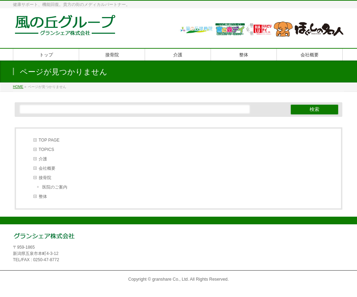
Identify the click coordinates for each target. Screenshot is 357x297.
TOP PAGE (49, 140)
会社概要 (47, 168)
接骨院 (45, 177)
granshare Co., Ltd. (170, 279)
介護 (43, 158)
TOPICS (46, 149)
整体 (43, 196)
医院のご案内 (54, 187)
